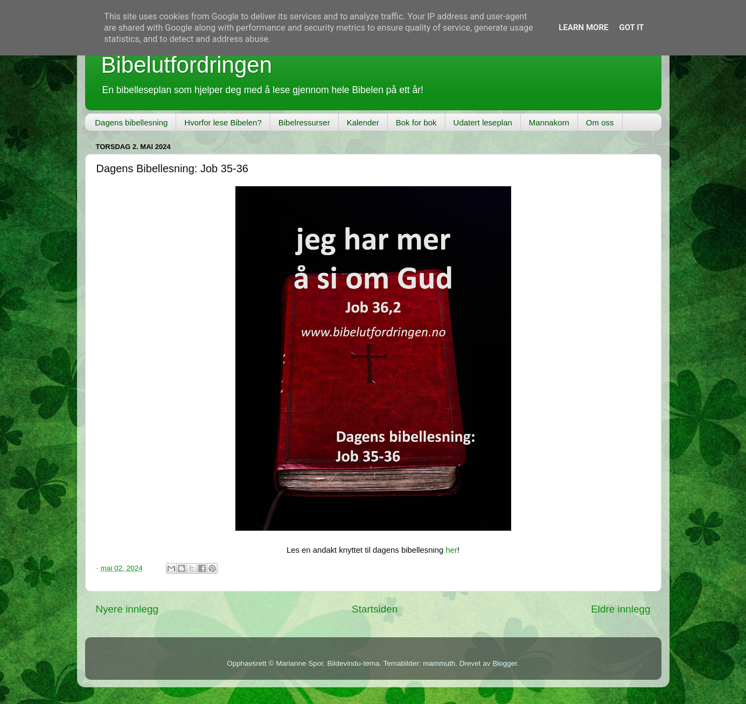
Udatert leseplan (483, 122)
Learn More (583, 27)
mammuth (439, 663)
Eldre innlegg (620, 609)
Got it (631, 27)
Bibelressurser (304, 122)
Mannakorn (549, 122)
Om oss (600, 122)
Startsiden (375, 609)
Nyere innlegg (127, 609)
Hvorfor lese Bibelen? (222, 122)
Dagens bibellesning (131, 122)
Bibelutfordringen (187, 65)
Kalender (363, 122)
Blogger (504, 663)
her (451, 550)
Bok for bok (416, 122)
